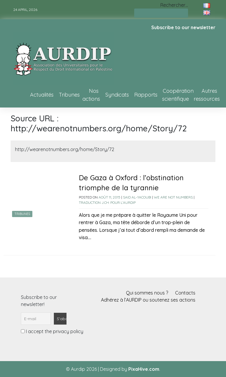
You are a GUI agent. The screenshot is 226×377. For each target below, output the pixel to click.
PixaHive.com (143, 369)
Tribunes (69, 94)
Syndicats (117, 94)
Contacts (185, 293)
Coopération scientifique (178, 94)
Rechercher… (174, 5)
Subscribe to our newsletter (183, 27)
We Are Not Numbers (173, 197)
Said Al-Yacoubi (137, 197)
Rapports (145, 94)
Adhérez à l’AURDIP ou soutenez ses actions (148, 300)
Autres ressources (207, 94)
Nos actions (91, 94)
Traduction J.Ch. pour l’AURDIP (107, 202)
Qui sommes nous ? (147, 293)
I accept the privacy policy (52, 331)
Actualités (42, 94)
